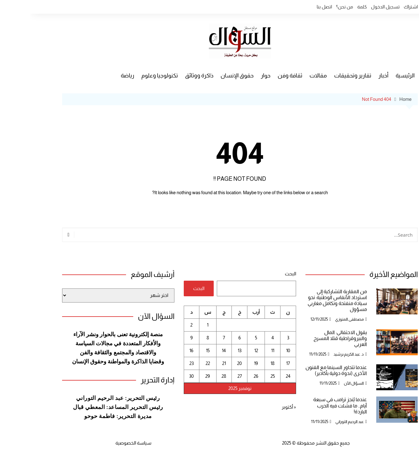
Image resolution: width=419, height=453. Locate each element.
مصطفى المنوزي (319, 319)
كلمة (332, 6)
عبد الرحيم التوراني (319, 421)
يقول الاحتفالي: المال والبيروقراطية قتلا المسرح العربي (310, 338)
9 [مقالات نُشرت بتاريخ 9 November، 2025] (161, 337)
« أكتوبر (258, 407)
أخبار (353, 75)
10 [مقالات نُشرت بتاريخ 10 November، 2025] (258, 350)
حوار (235, 75)
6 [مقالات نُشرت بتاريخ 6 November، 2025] (209, 337)
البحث (260, 273)
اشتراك (380, 6)
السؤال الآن (324, 383)
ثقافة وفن (259, 75)
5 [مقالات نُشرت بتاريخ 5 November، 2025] (226, 337)
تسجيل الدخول (355, 6)
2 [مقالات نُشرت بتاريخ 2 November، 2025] (161, 324)
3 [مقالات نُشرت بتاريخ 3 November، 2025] (258, 337)
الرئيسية (374, 75)
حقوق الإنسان (206, 75)
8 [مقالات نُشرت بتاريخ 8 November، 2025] (177, 337)
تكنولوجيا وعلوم (129, 75)
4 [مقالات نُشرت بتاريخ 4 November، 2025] (242, 337)
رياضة (97, 75)
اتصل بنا (294, 6)
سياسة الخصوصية (103, 443)
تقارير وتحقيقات (322, 75)
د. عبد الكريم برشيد (318, 354)
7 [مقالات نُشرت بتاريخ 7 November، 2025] (193, 337)
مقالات (288, 75)
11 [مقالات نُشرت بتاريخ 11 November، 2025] (242, 350)
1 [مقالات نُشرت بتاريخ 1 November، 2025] (177, 324)
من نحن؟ (314, 6)
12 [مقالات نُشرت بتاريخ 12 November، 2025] (226, 350)
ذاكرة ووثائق (169, 75)
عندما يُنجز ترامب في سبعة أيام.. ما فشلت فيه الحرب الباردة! (310, 405)
